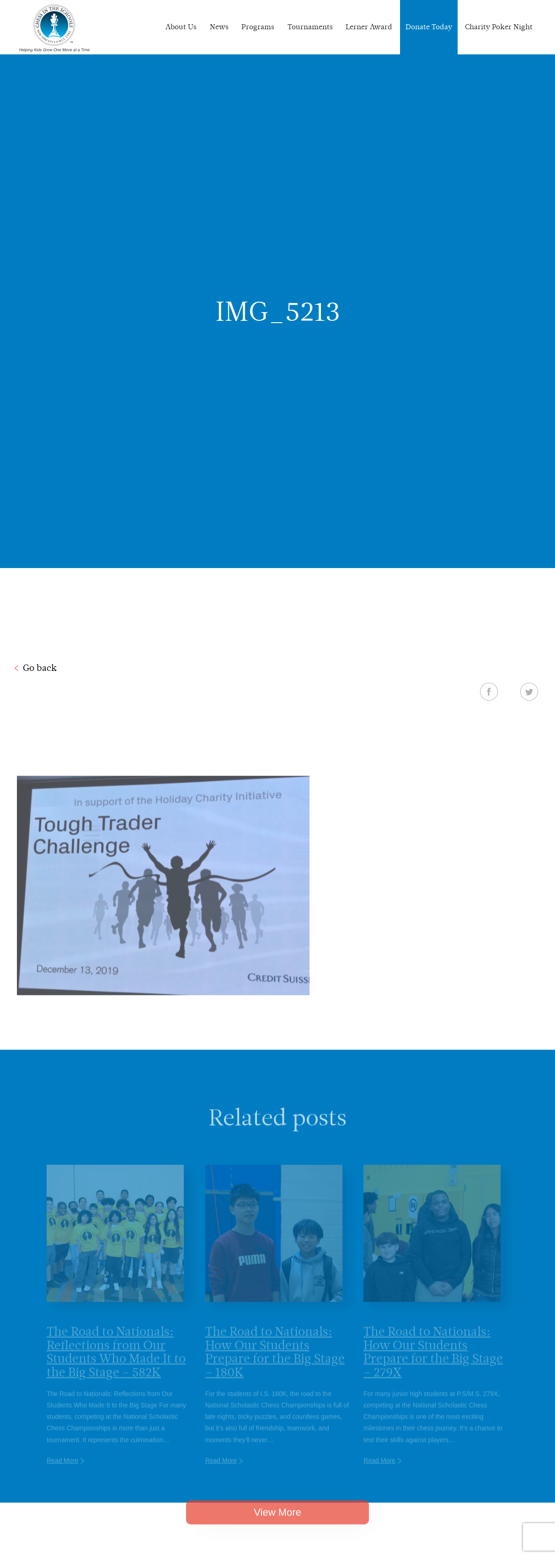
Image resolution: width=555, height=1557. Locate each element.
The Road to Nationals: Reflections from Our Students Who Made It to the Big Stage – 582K (116, 1360)
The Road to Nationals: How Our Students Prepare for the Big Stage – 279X (433, 1360)
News (219, 26)
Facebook (489, 691)
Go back (40, 667)
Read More (62, 1468)
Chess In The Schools (54, 28)
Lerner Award (369, 26)
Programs (257, 26)
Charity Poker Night (499, 26)
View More (277, 1519)
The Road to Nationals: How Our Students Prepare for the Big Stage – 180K (275, 1360)
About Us (181, 26)
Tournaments (310, 26)
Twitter (529, 691)
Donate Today (429, 26)
